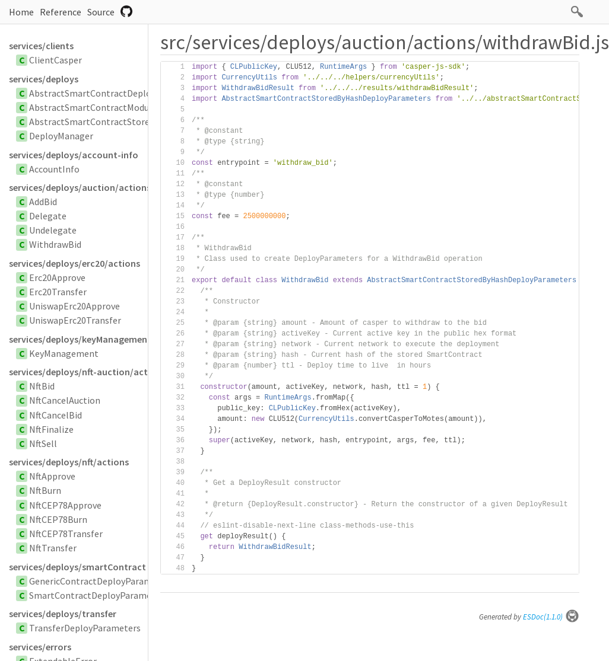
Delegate (47, 216)
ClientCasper (55, 60)
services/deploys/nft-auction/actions (78, 372)
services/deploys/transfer (62, 614)
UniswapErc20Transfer (75, 320)
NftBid (42, 386)
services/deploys (43, 79)
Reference (60, 12)
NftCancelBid (55, 415)
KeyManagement (64, 353)
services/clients (41, 46)
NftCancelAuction (64, 400)
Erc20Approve (57, 277)
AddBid (43, 201)
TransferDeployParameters (85, 628)
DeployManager (61, 136)
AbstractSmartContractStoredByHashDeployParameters (145, 121)
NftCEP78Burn (58, 519)
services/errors (40, 647)
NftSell (43, 443)
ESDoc (551, 617)
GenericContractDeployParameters (101, 581)
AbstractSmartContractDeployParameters (116, 93)
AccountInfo (54, 169)
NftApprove (52, 476)
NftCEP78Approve (65, 505)
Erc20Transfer (58, 292)
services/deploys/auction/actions (78, 187)
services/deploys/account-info (73, 155)
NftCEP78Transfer (66, 533)
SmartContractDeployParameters (98, 595)
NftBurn (45, 490)
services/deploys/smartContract (77, 567)
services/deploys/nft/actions (69, 462)
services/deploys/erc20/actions (74, 263)
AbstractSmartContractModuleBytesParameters (128, 107)
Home (21, 12)
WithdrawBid (55, 244)
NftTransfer (53, 548)
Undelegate (53, 230)
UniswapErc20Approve (74, 306)
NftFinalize (51, 429)
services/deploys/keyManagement (78, 339)
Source (101, 12)
